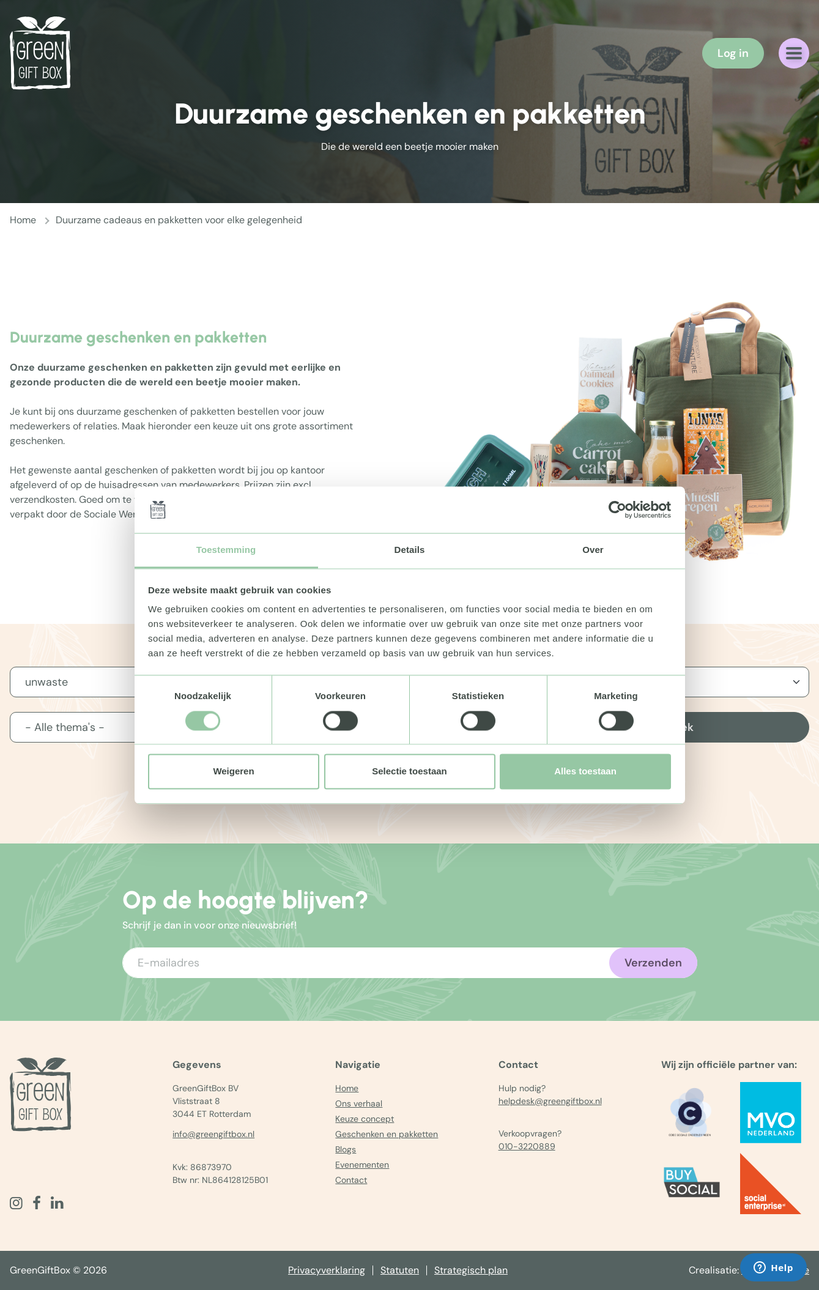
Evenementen (362, 1164)
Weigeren (233, 771)
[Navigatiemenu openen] (794, 53)
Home (23, 219)
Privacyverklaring (326, 1270)
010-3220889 (526, 1146)
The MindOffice (775, 1270)
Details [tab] (410, 550)
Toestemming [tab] (226, 550)
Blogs (345, 1149)
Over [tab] (593, 550)
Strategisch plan (471, 1270)
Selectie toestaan (409, 771)
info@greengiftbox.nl (213, 1134)
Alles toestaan (585, 771)
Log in (733, 53)
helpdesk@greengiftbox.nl (550, 1101)
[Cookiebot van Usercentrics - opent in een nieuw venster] (617, 509)
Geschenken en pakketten (386, 1134)
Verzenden (653, 962)
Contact (351, 1179)
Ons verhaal (358, 1103)
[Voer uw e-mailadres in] (409, 962)
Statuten (399, 1270)
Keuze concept (364, 1118)
